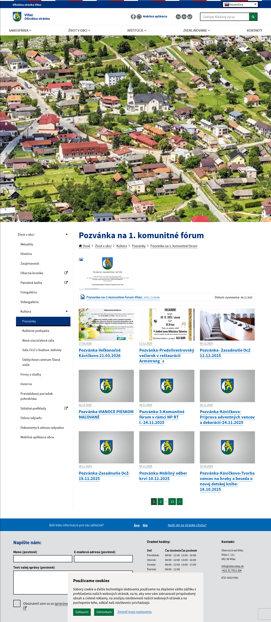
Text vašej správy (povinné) (34, 567)
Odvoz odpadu (31, 418)
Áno (137, 525)
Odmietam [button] (104, 612)
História (26, 253)
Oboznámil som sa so (60, 605)
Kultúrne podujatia (35, 330)
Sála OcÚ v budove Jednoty (41, 350)
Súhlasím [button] (82, 612)
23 (172, 501)
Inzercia (26, 384)
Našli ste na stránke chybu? (187, 525)
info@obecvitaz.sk (232, 566)
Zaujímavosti (29, 263)
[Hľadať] (253, 17)
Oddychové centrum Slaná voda (41, 362)
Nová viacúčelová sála (38, 340)
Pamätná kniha (44, 282)
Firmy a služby (30, 374)
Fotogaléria (28, 292)
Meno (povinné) (25, 552)
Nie (146, 525)
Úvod (84, 246)
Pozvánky (29, 321)
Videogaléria (29, 302)
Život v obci (26, 234)
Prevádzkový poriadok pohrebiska (36, 396)
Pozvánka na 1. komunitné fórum (173, 246)
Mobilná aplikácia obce (37, 437)
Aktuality (26, 244)
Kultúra (25, 311)
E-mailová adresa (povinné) (95, 552)
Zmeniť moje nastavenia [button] (134, 612)
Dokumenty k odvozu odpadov (42, 427)
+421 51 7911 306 (231, 570)
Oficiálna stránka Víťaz (28, 4)
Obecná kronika (44, 273)
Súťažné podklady (44, 408)
